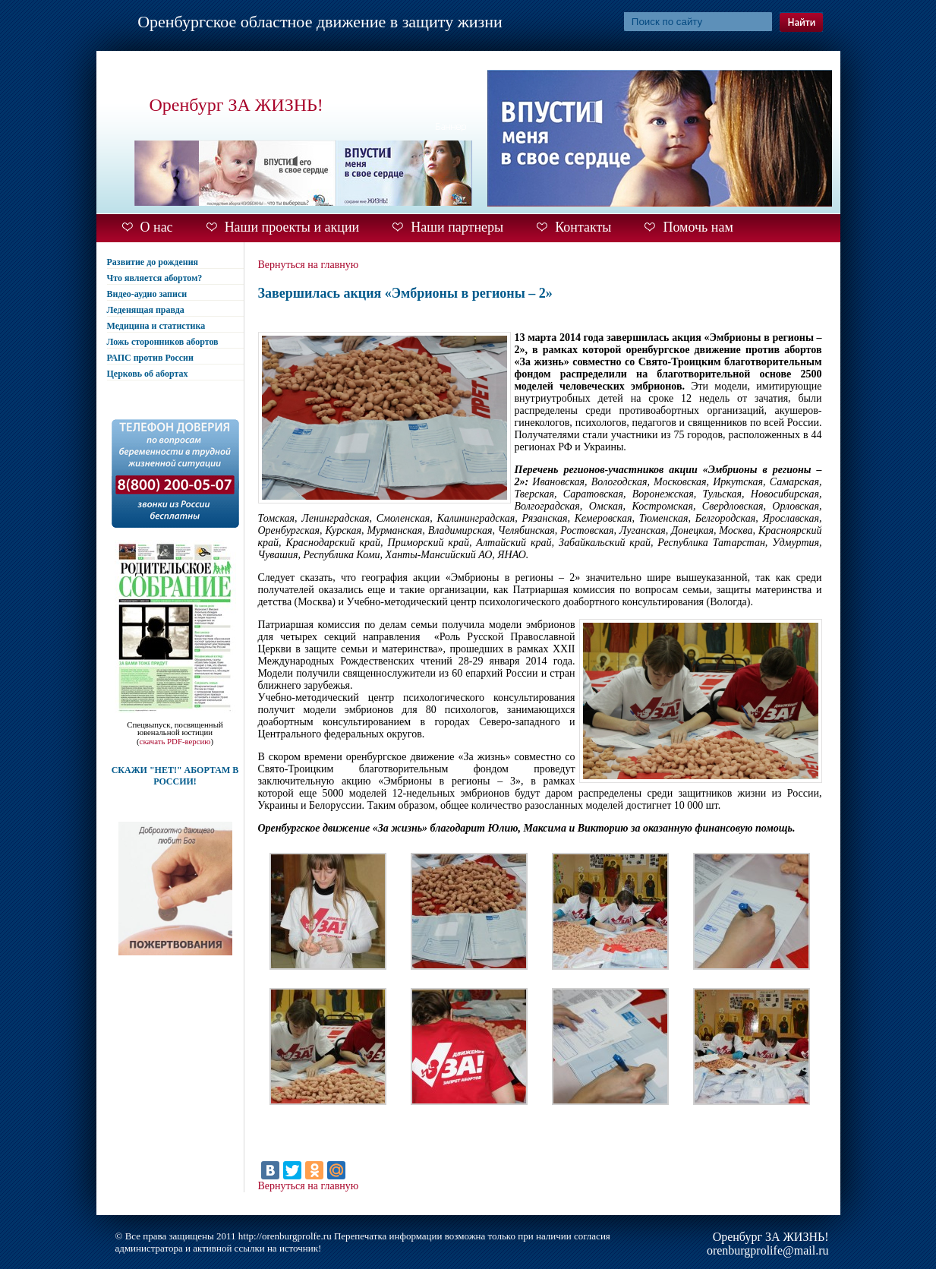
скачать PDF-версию (175, 741)
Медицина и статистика (156, 325)
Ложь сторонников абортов (163, 341)
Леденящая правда (145, 310)
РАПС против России (150, 357)
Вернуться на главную (308, 264)
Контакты (583, 227)
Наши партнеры (457, 227)
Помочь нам (698, 227)
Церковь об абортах (147, 373)
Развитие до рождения (153, 262)
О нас (156, 227)
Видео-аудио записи (147, 294)
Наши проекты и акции (292, 227)
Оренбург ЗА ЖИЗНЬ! (236, 105)
